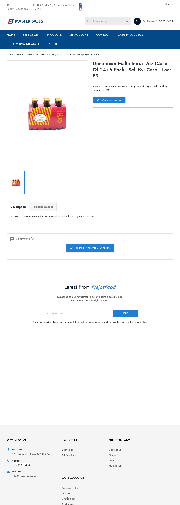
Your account (146, 442)
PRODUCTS (55, 35)
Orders (139, 457)
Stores (96, 457)
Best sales (56, 451)
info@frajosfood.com (18, 9)
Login (96, 462)
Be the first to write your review (90, 247)
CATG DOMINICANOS (25, 44)
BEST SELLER (31, 35)
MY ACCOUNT (79, 35)
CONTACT (103, 35)
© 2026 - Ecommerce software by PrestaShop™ (34, 498)
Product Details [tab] (43, 207)
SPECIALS (53, 44)
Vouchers (140, 473)
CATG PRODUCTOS (130, 35)
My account (99, 467)
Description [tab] (18, 207)
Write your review (109, 100)
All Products (57, 457)
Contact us (99, 451)
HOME (11, 35)
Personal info (143, 451)
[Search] (109, 21)
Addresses (141, 467)
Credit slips (142, 462)
